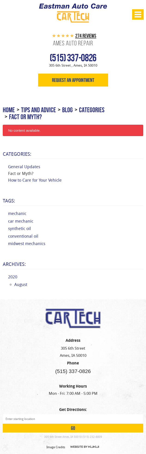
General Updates (24, 166)
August (20, 284)
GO (73, 428)
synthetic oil (19, 228)
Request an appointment (73, 80)
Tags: (9, 200)
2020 (12, 277)
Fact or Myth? (25, 117)
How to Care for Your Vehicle (35, 180)
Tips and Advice (38, 110)
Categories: (17, 154)
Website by (85, 446)
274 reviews (85, 35)
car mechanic (20, 221)
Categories (91, 110)
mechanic (17, 213)
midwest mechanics (26, 243)
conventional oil (23, 236)
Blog (67, 110)
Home (9, 110)
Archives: (14, 264)
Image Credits (55, 447)
